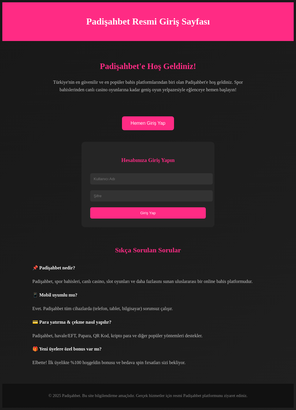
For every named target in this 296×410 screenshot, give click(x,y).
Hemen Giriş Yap (148, 123)
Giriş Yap (148, 213)
